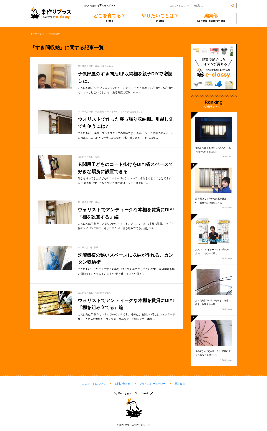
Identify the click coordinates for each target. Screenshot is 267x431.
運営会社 (179, 383)
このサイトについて (180, 5)
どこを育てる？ (109, 17)
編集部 (211, 17)
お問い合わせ (122, 383)
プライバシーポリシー (152, 383)
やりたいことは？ (160, 17)
